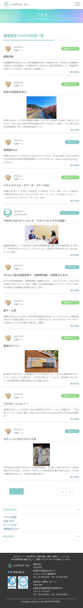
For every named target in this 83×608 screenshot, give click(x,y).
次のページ (69, 492)
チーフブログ (10, 525)
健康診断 (8, 56)
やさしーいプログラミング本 (19, 439)
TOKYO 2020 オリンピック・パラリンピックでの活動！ (35, 221)
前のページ (61, 492)
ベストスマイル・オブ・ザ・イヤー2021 (26, 185)
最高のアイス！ (12, 346)
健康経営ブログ (11, 528)
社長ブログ (9, 521)
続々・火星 (9, 310)
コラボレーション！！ (16, 404)
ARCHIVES (8, 536)
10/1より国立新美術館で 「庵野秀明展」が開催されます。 (36, 275)
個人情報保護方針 (17, 572)
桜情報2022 (10, 150)
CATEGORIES (10, 509)
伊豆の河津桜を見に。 (16, 92)
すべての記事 (10, 517)
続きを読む (75, 71)
